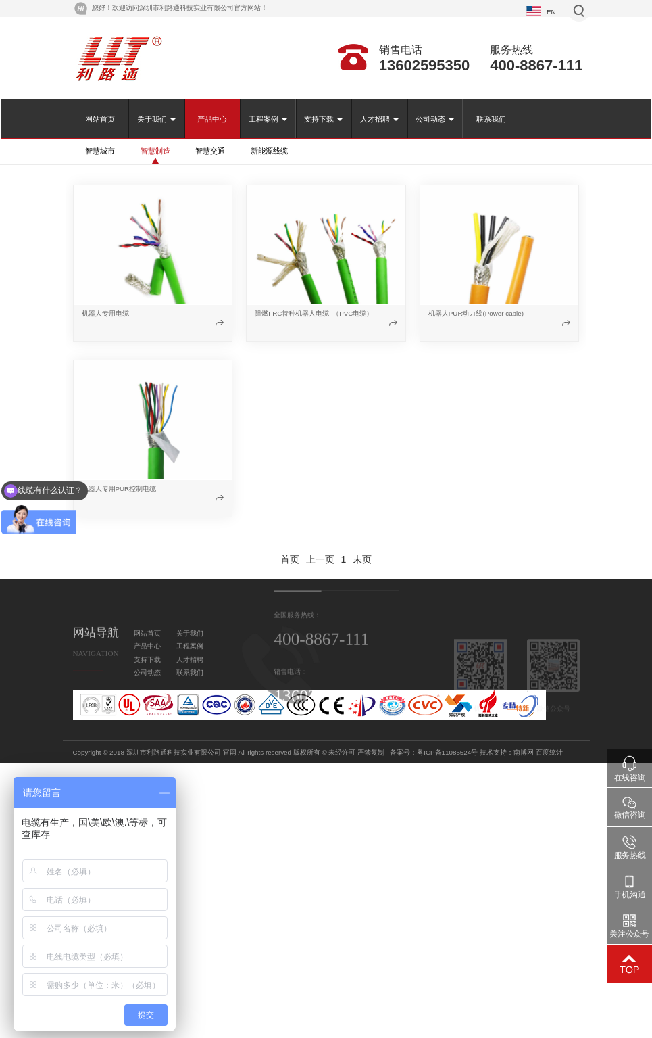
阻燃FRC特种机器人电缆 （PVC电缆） (314, 313)
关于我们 (156, 119)
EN (551, 12)
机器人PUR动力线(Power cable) (476, 313)
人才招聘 (379, 119)
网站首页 (100, 119)
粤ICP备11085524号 (554, 752)
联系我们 (491, 119)
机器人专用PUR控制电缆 (119, 488)
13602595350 (424, 65)
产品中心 (212, 119)
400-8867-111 (536, 65)
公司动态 (435, 119)
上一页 (320, 559)
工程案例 (268, 119)
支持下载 (323, 119)
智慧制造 (155, 151)
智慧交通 (210, 151)
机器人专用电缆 (105, 313)
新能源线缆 (269, 151)
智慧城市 (100, 151)
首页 (289, 559)
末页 (362, 559)
